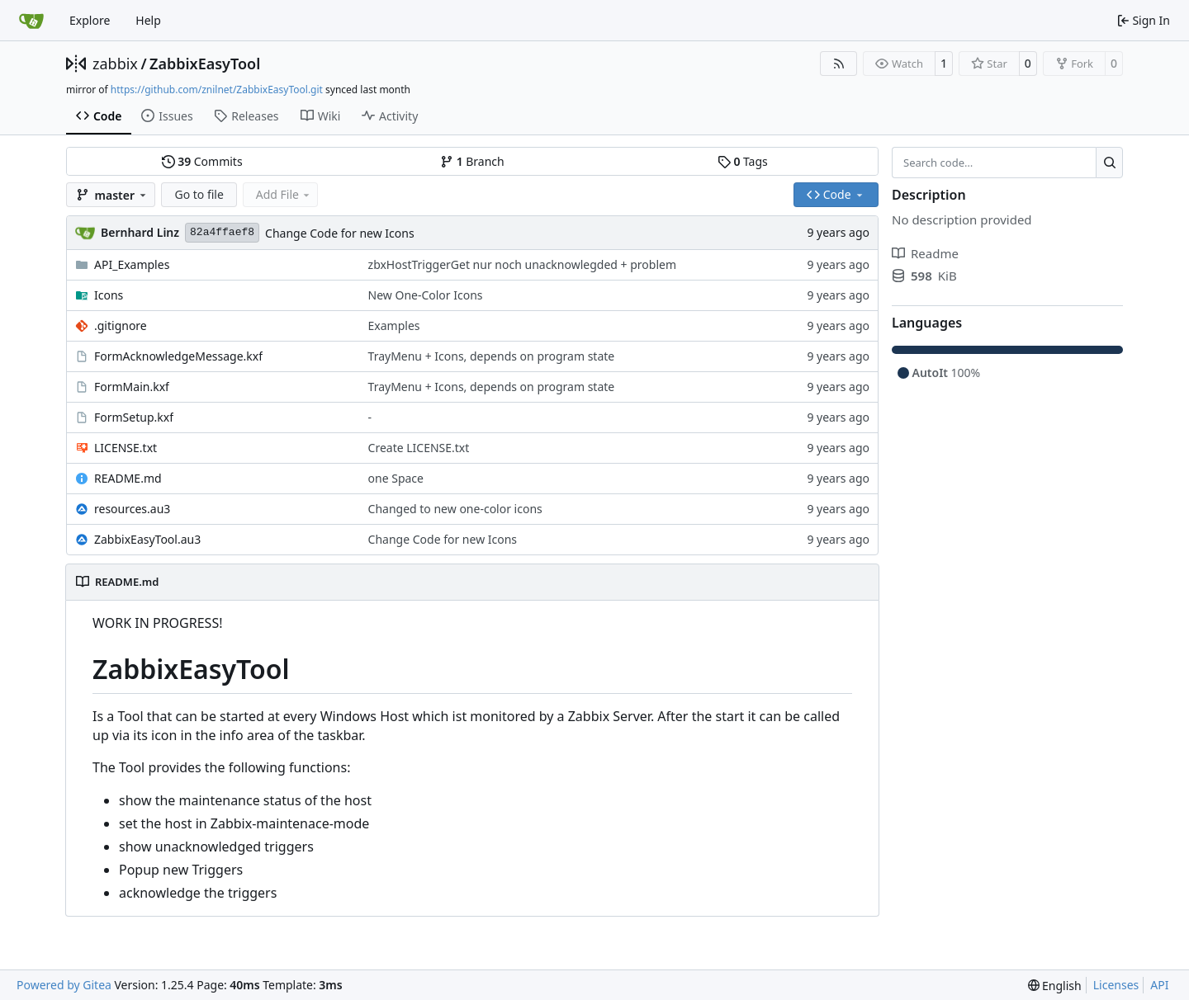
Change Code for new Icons (339, 233)
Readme (925, 253)
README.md (128, 478)
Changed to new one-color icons (455, 509)
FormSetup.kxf (133, 417)
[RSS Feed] (839, 63)
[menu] (1055, 985)
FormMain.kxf (131, 386)
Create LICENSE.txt (419, 447)
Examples (394, 325)
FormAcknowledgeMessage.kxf (178, 356)
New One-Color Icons (425, 295)
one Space (396, 478)
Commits (202, 161)
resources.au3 (132, 509)
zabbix (115, 63)
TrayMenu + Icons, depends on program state (491, 356)
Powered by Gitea (64, 985)
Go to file (198, 194)
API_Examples (131, 264)
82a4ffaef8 (222, 232)
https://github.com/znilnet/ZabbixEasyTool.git (217, 90)
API (1159, 985)
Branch (472, 161)
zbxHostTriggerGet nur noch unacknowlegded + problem (522, 264)
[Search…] (1109, 162)
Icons (108, 295)
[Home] (31, 20)
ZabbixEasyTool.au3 (147, 539)
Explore (89, 20)
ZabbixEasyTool (204, 63)
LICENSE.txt (125, 447)
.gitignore (120, 325)
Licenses (1116, 985)
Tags (743, 161)
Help (148, 20)
